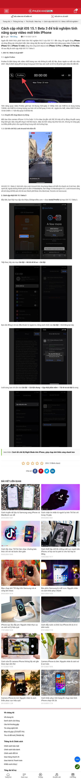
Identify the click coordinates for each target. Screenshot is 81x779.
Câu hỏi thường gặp (11, 698)
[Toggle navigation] (24, 775)
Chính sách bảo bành (12, 724)
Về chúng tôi (8, 691)
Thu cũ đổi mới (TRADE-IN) (14, 709)
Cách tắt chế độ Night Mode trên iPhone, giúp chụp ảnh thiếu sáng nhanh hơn (43, 452)
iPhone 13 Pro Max (71, 46)
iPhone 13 (5, 46)
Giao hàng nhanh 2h (11, 731)
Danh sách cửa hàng (12, 695)
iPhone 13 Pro (55, 46)
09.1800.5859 (21, 754)
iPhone (77, 41)
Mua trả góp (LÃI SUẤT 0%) (14, 706)
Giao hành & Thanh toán (13, 735)
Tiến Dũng (13, 37)
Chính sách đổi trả (11, 727)
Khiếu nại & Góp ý (10, 738)
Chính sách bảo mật (11, 720)
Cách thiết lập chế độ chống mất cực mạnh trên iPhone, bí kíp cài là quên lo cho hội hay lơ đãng (60, 551)
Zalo (77, 759)
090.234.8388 (21, 760)
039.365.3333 (21, 749)
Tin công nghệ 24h (11, 702)
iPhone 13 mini (18, 46)
